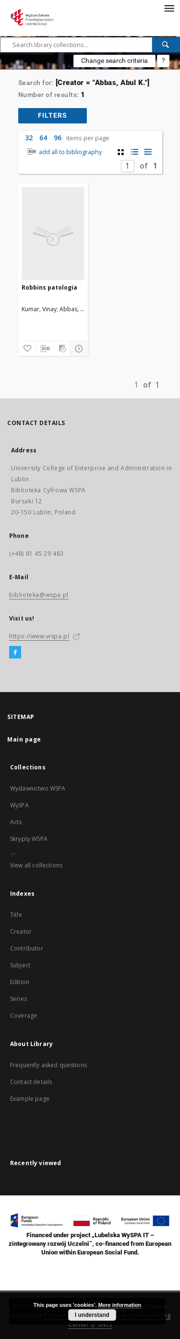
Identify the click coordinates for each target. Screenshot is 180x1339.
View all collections (36, 865)
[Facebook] (15, 652)
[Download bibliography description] (44, 348)
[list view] (147, 152)
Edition (19, 982)
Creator (21, 931)
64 (43, 137)
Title (16, 915)
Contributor (26, 948)
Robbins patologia (49, 287)
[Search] (166, 44)
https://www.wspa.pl (39, 636)
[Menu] (169, 7)
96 (57, 137)
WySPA (19, 805)
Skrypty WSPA (29, 839)
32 (29, 137)
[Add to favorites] (27, 348)
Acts (16, 822)
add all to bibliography (63, 152)
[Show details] (77, 348)
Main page (24, 739)
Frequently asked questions (48, 1065)
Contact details (31, 1082)
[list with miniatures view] (134, 152)
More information (119, 1305)
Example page (29, 1099)
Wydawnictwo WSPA (37, 788)
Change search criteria (114, 60)
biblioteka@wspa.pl (39, 595)
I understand (92, 1315)
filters (52, 115)
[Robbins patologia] (53, 233)
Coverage (23, 1015)
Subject (20, 965)
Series (18, 999)
